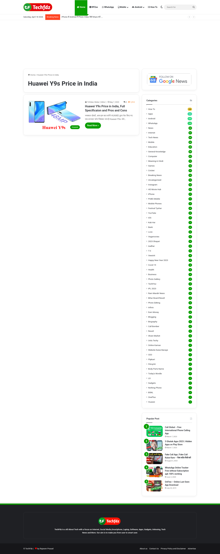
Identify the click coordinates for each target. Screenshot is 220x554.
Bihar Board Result (156, 298)
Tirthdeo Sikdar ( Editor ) (96, 102)
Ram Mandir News (156, 293)
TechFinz (152, 284)
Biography (152, 321)
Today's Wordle (155, 373)
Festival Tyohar (155, 208)
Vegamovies (153, 236)
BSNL (150, 392)
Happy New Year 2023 (158, 260)
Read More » (93, 125)
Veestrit (151, 255)
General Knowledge (157, 151)
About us (143, 549)
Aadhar (151, 246)
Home (81, 7)
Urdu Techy (153, 340)
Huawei (151, 402)
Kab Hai (151, 222)
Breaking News (155, 175)
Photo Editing (154, 302)
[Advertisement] (110, 43)
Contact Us (154, 549)
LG (149, 378)
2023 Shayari (154, 241)
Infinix (151, 307)
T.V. (149, 251)
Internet (151, 132)
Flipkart (151, 359)
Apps (150, 114)
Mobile (122, 7)
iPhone (151, 194)
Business (152, 274)
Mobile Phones (155, 203)
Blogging (152, 317)
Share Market (154, 336)
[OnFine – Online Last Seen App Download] (154, 485)
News (150, 128)
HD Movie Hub (154, 189)
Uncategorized (154, 180)
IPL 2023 (152, 288)
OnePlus (152, 397)
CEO (150, 354)
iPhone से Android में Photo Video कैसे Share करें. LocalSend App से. (89, 17)
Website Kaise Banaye (158, 350)
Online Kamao (154, 345)
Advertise (192, 549)
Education (152, 147)
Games (151, 166)
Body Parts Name (156, 369)
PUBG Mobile (154, 199)
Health (151, 269)
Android (137, 7)
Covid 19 (152, 265)
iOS (149, 217)
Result (151, 331)
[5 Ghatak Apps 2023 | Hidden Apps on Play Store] (154, 445)
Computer (152, 156)
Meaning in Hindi (155, 161)
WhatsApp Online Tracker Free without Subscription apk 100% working (177, 470)
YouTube (152, 213)
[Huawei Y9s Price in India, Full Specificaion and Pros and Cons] (54, 116)
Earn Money (153, 312)
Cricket (151, 170)
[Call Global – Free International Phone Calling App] (154, 431)
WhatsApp (108, 7)
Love (150, 232)
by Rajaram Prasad (45, 549)
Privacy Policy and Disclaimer (173, 549)
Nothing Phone (155, 388)
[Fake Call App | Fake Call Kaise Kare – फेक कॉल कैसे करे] (154, 458)
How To (152, 7)
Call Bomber (153, 326)
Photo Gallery (154, 279)
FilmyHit (152, 364)
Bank (150, 227)
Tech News (153, 137)
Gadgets (152, 383)
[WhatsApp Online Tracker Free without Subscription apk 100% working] (154, 471)
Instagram (152, 184)
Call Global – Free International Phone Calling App (177, 430)
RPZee (93, 7)
